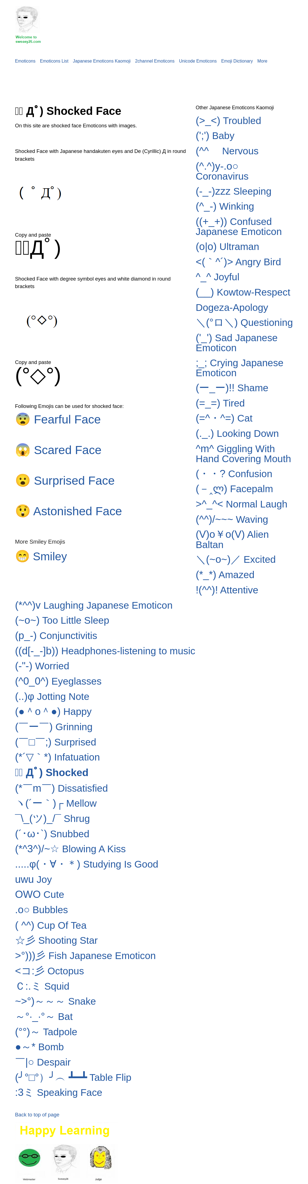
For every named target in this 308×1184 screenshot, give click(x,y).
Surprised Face (65, 480)
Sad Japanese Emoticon (237, 342)
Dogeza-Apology (232, 307)
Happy (53, 711)
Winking (225, 206)
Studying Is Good (86, 864)
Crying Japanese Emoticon (240, 367)
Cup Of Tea (50, 925)
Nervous (227, 150)
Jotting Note (52, 696)
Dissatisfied (61, 788)
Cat (224, 418)
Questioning (244, 322)
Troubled (228, 120)
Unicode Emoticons (198, 61)
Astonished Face (68, 511)
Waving (232, 519)
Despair (43, 1062)
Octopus (49, 970)
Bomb (39, 1046)
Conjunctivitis (56, 635)
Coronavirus (222, 171)
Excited (236, 559)
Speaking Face (58, 1092)
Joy (33, 879)
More (262, 61)
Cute (39, 894)
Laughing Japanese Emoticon (94, 605)
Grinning (54, 726)
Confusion (234, 473)
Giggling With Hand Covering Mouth (243, 453)
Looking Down (237, 433)
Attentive (227, 589)
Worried (42, 665)
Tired (220, 403)
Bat (44, 1016)
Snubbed (52, 833)
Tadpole (46, 1031)
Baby (215, 135)
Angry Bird (238, 261)
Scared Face (58, 450)
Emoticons (25, 61)
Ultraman (227, 246)
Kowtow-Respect (243, 292)
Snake (55, 1001)
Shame (232, 387)
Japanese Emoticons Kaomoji (102, 61)
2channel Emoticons (155, 61)
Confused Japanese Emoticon (239, 226)
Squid (42, 986)
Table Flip (73, 1077)
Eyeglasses (58, 681)
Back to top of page (37, 1115)
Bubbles (41, 909)
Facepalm (234, 488)
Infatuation (57, 757)
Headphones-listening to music (105, 650)
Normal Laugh (241, 504)
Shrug (52, 818)
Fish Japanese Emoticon (85, 955)
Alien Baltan (232, 539)
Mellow (56, 803)
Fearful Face (58, 419)
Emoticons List (54, 61)
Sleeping (234, 191)
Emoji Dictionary (237, 61)
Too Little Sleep (62, 620)
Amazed (225, 574)
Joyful (217, 276)
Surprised (55, 742)
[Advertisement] (101, 80)
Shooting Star (56, 940)
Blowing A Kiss (70, 848)
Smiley (41, 556)
